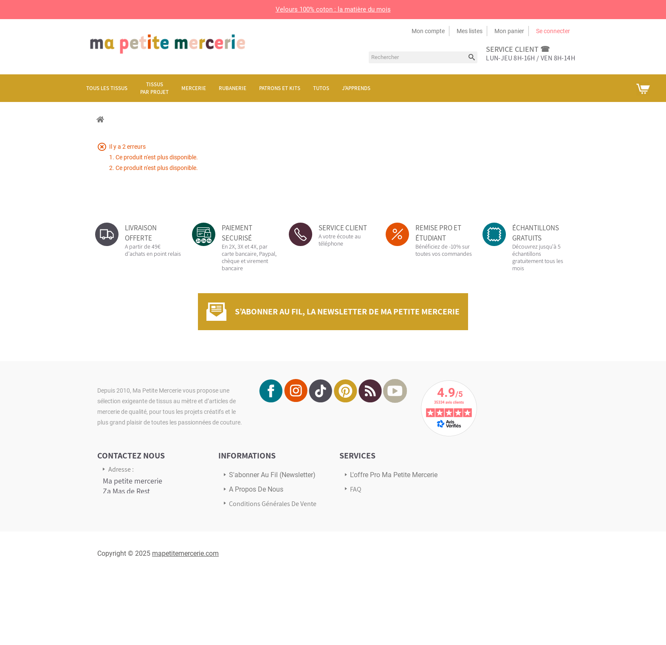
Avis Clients (366, 517)
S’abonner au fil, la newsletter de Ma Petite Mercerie (347, 311)
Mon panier (509, 31)
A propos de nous (256, 489)
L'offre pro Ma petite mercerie (393, 475)
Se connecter (553, 31)
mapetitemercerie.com (185, 623)
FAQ (355, 489)
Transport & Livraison (380, 503)
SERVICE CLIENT (343, 227)
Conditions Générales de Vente (272, 503)
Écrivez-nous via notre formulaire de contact (138, 572)
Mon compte (428, 31)
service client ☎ (518, 49)
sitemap (240, 542)
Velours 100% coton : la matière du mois (333, 9)
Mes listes (470, 31)
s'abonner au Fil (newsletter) (272, 475)
